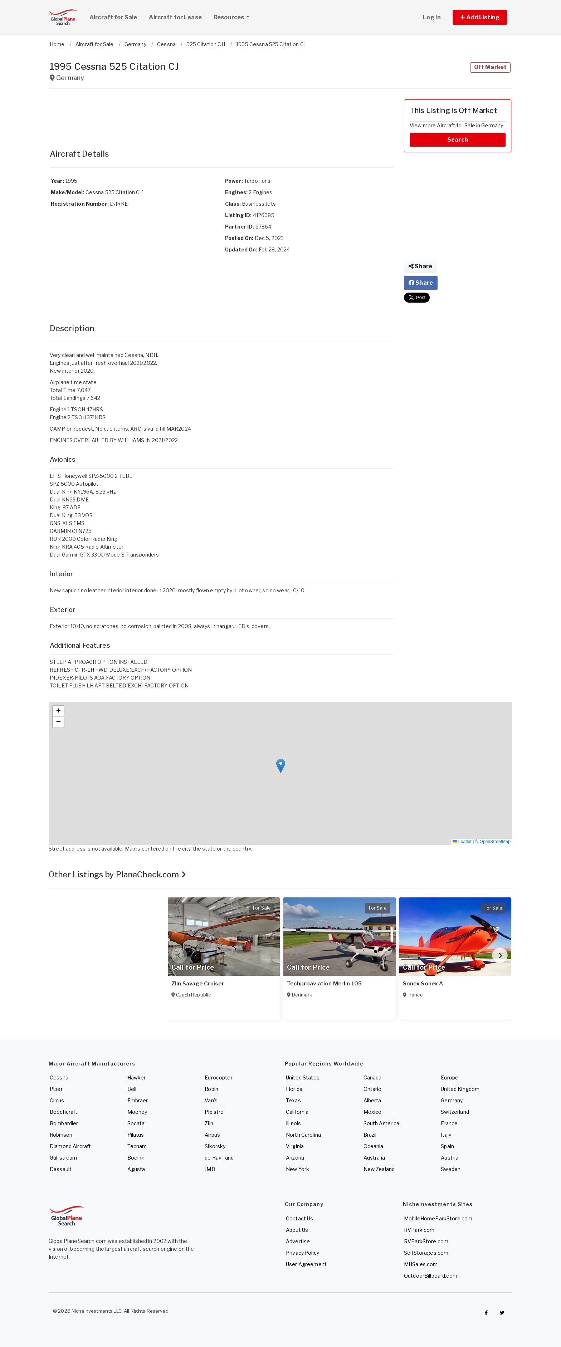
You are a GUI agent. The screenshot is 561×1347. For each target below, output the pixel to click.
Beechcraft (63, 1112)
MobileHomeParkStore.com (438, 1218)
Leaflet (462, 841)
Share (420, 266)
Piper (56, 1089)
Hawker (136, 1077)
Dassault (61, 1169)
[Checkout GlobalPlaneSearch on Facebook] (486, 1312)
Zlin (209, 1123)
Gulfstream (63, 1158)
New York (297, 1169)
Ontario (373, 1089)
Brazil (370, 1135)
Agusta (136, 1169)
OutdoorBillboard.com (430, 1276)
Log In (432, 17)
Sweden (450, 1169)
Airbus (212, 1135)
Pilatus (135, 1135)
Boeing (136, 1158)
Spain (447, 1146)
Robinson (61, 1135)
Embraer (137, 1100)
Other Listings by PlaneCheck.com (117, 874)
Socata (136, 1123)
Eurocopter (218, 1077)
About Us (297, 1230)
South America (382, 1123)
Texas (293, 1100)
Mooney (137, 1112)
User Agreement (306, 1264)
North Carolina (303, 1135)
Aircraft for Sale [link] (113, 17)
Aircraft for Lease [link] (175, 17)
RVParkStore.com (426, 1241)
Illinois (293, 1123)
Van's (211, 1100)
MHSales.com (421, 1264)
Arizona (295, 1158)
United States (302, 1077)
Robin (211, 1089)
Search (457, 139)
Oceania (374, 1146)
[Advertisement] (221, 115)
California (297, 1112)
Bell (132, 1089)
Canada (373, 1077)
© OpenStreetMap (493, 841)
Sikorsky (215, 1146)
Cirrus (57, 1100)
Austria (449, 1158)
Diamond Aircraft (70, 1146)
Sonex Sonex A (423, 983)
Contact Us (299, 1218)
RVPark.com (419, 1230)
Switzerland (455, 1112)
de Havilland (219, 1158)
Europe (449, 1077)
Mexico (373, 1112)
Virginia (295, 1146)
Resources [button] (234, 16)
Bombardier (64, 1123)
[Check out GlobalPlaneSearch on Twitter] (502, 1312)
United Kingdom (460, 1089)
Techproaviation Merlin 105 (324, 983)
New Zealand (379, 1169)
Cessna (59, 1077)
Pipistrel (215, 1112)
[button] (479, 17)
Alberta (372, 1100)
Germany (452, 1100)
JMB (210, 1169)
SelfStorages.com (426, 1253)
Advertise (298, 1241)
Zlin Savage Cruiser (197, 983)
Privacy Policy (302, 1253)
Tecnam (137, 1146)
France (449, 1123)
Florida (294, 1089)
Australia (374, 1158)
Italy (446, 1135)
